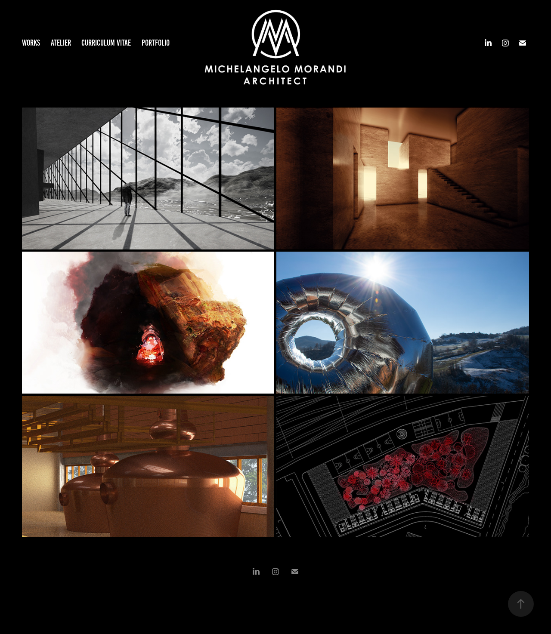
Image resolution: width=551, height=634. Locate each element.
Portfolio (156, 42)
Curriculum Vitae (106, 42)
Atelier (61, 42)
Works (31, 42)
